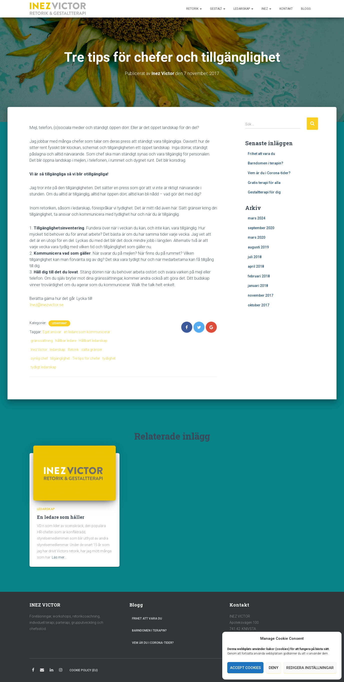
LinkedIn (51, 670)
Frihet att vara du (261, 154)
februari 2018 (259, 276)
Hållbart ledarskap (93, 341)
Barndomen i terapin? (265, 163)
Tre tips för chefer (86, 358)
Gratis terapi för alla (264, 183)
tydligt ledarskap (43, 367)
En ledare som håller (60, 517)
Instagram (60, 670)
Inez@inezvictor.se (47, 304)
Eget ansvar (52, 332)
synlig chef (39, 358)
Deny (273, 668)
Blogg (306, 8)
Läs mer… (59, 557)
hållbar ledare (65, 341)
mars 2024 (256, 218)
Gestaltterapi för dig (264, 192)
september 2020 (261, 228)
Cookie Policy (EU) (84, 670)
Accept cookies (245, 668)
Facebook (33, 670)
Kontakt (286, 8)
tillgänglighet (60, 358)
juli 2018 (255, 257)
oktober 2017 (258, 305)
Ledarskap (243, 8)
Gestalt (217, 8)
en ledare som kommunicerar (87, 332)
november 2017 (260, 295)
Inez (266, 8)
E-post (42, 670)
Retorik (194, 8)
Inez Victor (39, 350)
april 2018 (256, 266)
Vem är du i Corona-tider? (269, 173)
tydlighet (109, 358)
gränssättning (42, 341)
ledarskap (57, 350)
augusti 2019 (258, 247)
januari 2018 (258, 286)
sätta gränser (91, 350)
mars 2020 (256, 237)
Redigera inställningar (310, 668)
